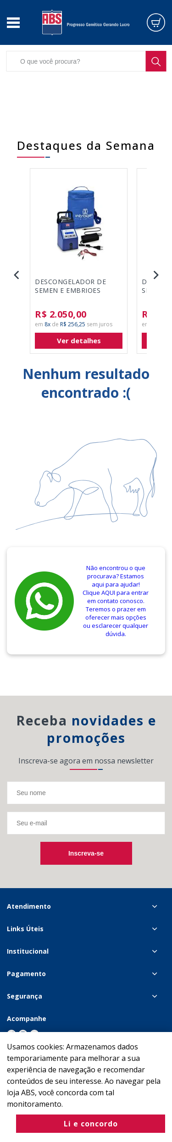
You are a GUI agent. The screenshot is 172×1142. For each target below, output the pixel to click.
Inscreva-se (86, 853)
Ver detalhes (79, 340)
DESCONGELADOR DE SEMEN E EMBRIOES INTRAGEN (70, 286)
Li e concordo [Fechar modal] (91, 1124)
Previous (16, 275)
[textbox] (86, 61)
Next (156, 275)
